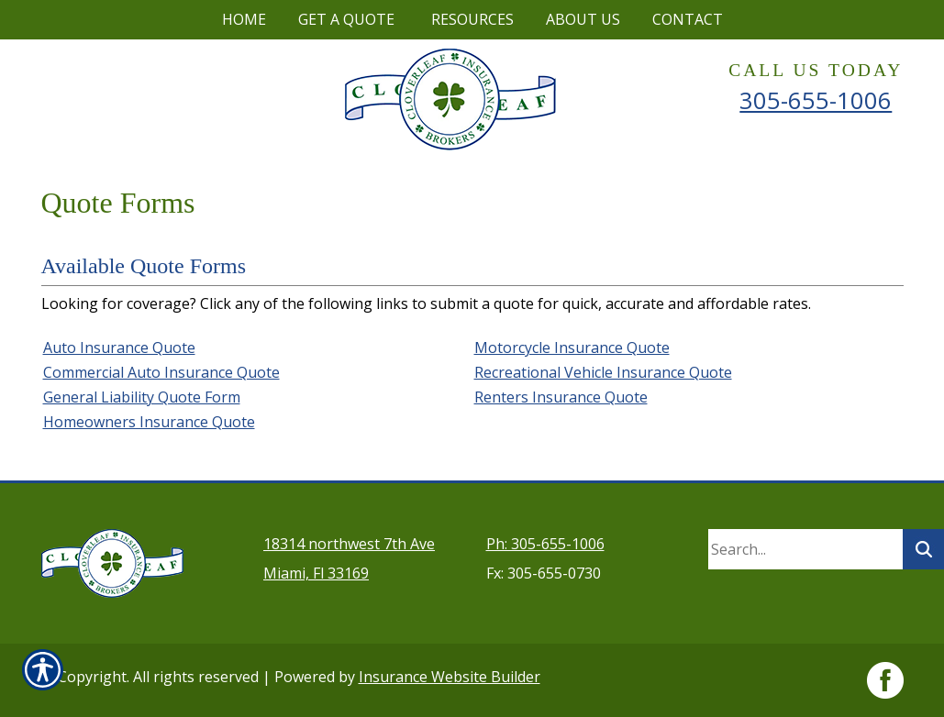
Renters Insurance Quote (561, 397)
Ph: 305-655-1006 (545, 544)
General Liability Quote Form (141, 397)
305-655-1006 (815, 100)
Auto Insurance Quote (119, 347)
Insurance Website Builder (449, 677)
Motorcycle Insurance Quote (572, 347)
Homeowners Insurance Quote (149, 422)
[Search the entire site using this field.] (805, 549)
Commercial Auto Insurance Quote (161, 372)
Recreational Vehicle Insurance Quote (603, 372)
